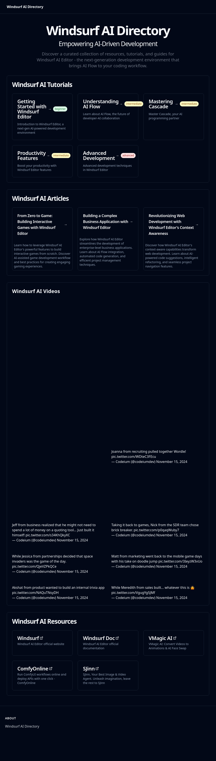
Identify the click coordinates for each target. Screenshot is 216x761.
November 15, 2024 (171, 461)
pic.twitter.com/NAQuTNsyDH (35, 592)
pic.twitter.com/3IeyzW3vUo (180, 561)
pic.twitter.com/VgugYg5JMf (133, 592)
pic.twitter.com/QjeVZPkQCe (34, 566)
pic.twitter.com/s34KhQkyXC (48, 535)
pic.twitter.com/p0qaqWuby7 (156, 530)
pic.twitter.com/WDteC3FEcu (133, 456)
